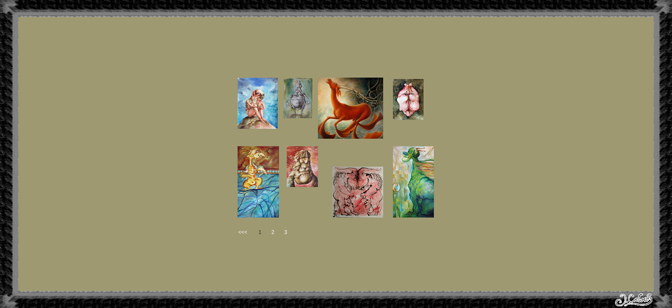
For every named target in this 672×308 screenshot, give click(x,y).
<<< (242, 232)
